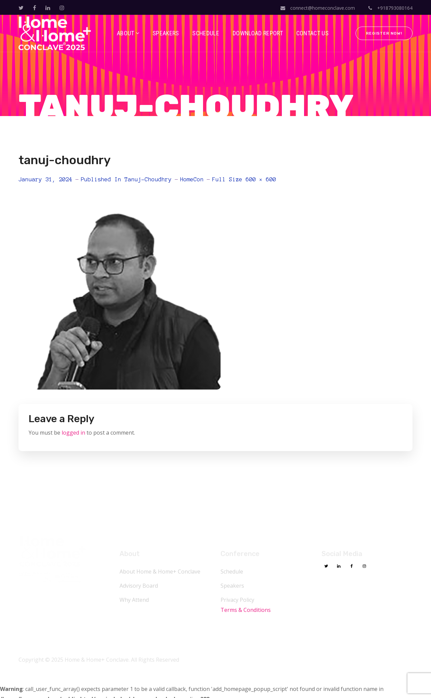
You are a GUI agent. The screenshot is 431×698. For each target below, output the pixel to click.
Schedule (232, 571)
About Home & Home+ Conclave (160, 571)
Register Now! (384, 33)
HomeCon (192, 179)
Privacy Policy (237, 599)
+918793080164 (390, 8)
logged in (73, 432)
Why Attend (134, 599)
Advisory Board (139, 585)
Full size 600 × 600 (244, 179)
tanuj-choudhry (148, 179)
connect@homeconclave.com (317, 8)
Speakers (232, 585)
